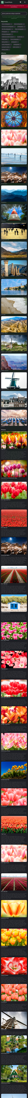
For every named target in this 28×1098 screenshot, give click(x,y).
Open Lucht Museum (5, 1030)
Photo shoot (5, 39)
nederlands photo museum (8, 36)
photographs (14, 42)
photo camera (16, 47)
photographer (17, 44)
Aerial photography (19, 24)
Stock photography (7, 24)
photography (21, 26)
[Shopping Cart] (20, 2)
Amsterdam (3, 556)
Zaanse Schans (4, 1054)
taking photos (5, 42)
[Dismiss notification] (27, 6)
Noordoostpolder (4, 450)
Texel (2, 613)
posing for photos (6, 47)
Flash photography (15, 39)
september (14, 31)
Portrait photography (7, 34)
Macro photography (20, 29)
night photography (6, 44)
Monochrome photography (8, 26)
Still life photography (7, 29)
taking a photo (5, 49)
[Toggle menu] (25, 2)
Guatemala (20, 36)
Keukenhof (3, 501)
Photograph (5, 31)
